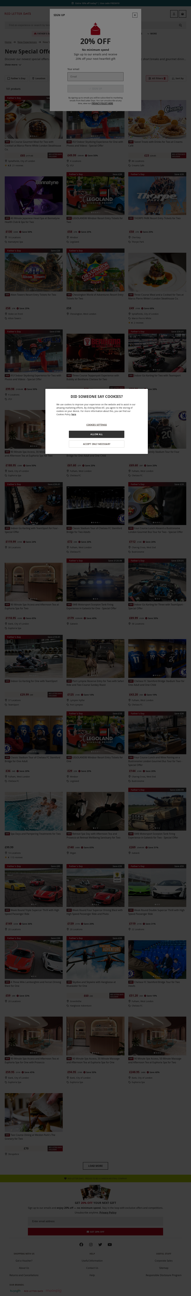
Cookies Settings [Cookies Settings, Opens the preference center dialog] (96, 424)
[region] (96, 421)
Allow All (96, 434)
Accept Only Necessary (96, 444)
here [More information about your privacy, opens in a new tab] (73, 414)
